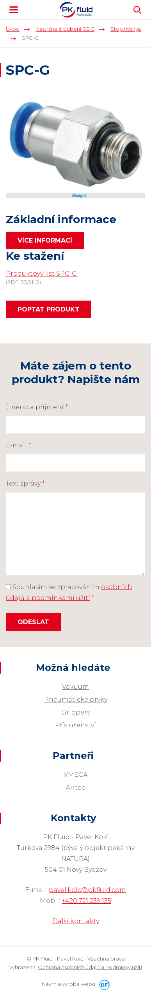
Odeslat (33, 622)
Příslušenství (75, 725)
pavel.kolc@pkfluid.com (87, 890)
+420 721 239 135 (86, 900)
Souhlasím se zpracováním (69, 592)
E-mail (18, 445)
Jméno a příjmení (37, 407)
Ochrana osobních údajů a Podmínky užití (90, 967)
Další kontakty (75, 921)
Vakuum (75, 686)
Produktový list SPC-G (41, 273)
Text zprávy (25, 483)
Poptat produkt (49, 309)
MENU (13, 10)
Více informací (45, 240)
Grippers (75, 712)
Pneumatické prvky (75, 699)
